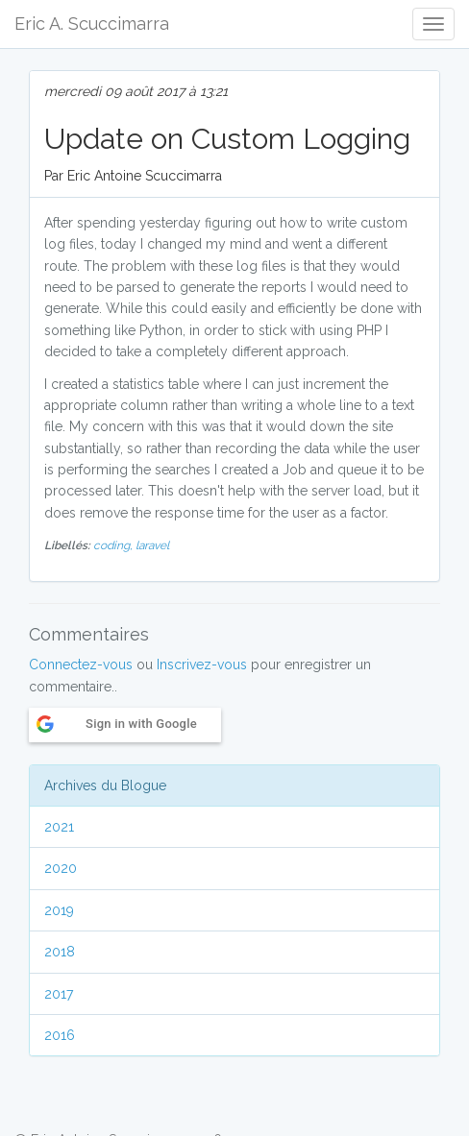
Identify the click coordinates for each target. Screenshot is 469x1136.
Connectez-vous (81, 664)
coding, (114, 545)
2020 (60, 868)
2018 (59, 951)
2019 (59, 910)
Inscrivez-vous (202, 664)
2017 (58, 994)
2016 (59, 1035)
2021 (59, 826)
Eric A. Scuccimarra (91, 23)
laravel (152, 545)
